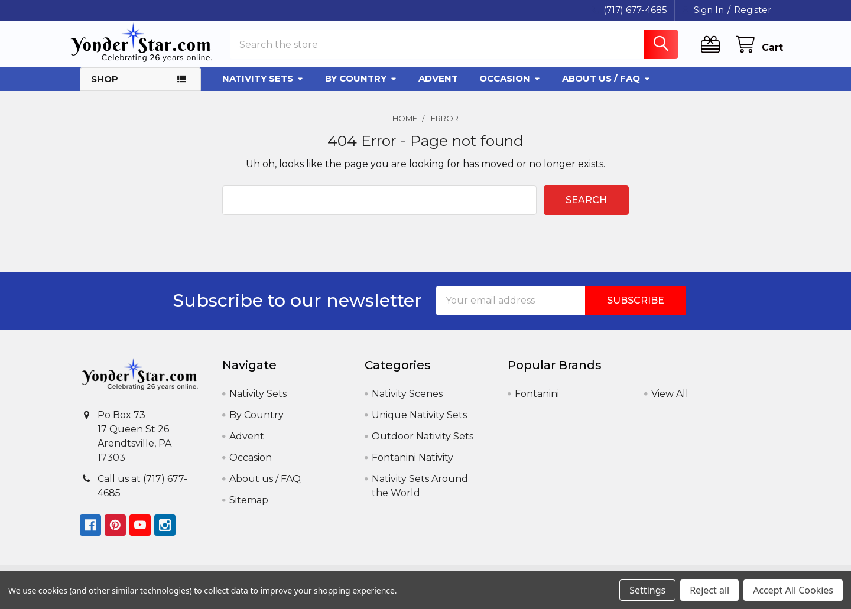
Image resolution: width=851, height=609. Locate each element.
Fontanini (537, 402)
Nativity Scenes (407, 402)
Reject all (709, 590)
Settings (647, 590)
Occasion (510, 87)
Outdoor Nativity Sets (422, 445)
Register (752, 9)
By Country (361, 87)
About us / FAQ (606, 87)
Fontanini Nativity (412, 466)
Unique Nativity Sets (419, 423)
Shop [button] (104, 87)
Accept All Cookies (793, 590)
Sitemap (248, 508)
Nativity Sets (263, 87)
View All (669, 402)
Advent (438, 87)
